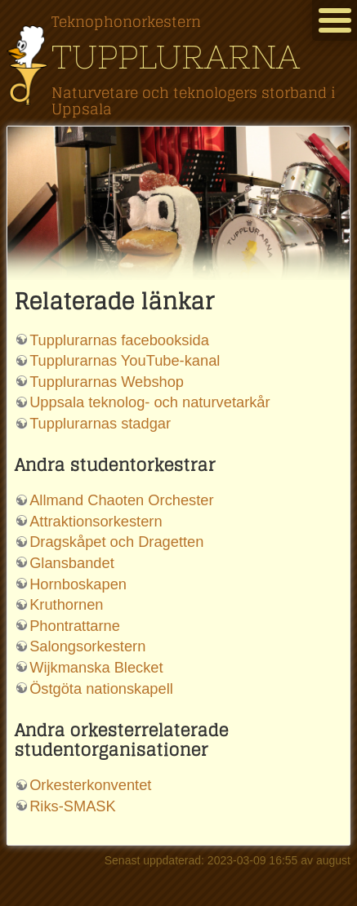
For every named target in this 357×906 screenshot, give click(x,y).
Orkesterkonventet (90, 784)
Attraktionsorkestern (95, 521)
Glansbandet (71, 562)
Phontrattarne (74, 625)
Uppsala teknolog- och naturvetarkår (149, 402)
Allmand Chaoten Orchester (121, 500)
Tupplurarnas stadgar (100, 423)
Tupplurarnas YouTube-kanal (124, 360)
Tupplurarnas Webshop (106, 381)
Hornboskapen (78, 584)
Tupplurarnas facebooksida (119, 340)
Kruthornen (66, 604)
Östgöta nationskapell (101, 688)
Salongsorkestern (87, 646)
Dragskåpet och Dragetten (116, 541)
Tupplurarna (175, 56)
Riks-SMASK (72, 806)
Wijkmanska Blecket (96, 667)
